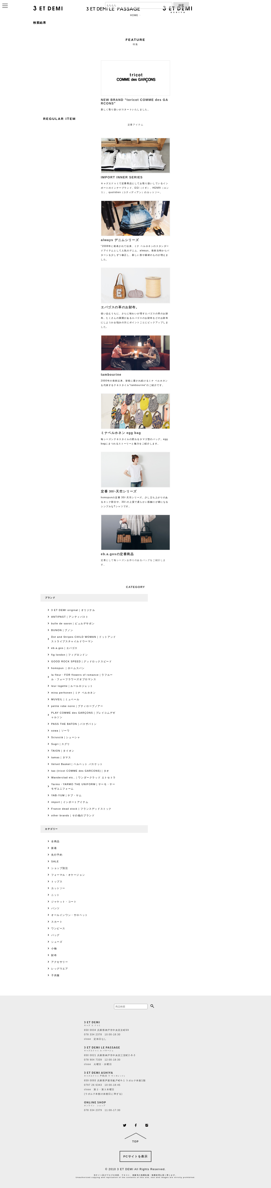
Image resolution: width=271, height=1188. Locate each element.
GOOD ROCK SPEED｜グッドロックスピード (81, 661)
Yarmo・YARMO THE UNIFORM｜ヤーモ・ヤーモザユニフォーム (83, 786)
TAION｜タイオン (62, 750)
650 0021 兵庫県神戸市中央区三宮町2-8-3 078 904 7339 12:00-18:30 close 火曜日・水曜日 (109, 1059)
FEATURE (136, 40)
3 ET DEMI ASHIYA (98, 1072)
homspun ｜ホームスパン (68, 668)
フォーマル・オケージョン (68, 874)
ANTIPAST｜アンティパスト (70, 616)
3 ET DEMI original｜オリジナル (73, 610)
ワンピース (58, 928)
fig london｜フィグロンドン (69, 654)
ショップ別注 (59, 868)
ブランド (50, 597)
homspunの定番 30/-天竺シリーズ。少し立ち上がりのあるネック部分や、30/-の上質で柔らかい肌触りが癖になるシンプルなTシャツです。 (135, 498)
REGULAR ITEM (59, 119)
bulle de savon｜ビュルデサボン (73, 623)
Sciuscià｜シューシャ (65, 737)
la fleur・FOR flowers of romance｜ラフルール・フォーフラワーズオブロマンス (82, 677)
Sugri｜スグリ (60, 744)
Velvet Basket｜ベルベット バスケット (77, 764)
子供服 (55, 975)
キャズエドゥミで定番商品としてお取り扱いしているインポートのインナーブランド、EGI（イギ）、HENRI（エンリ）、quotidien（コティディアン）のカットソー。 (135, 183)
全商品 (55, 841)
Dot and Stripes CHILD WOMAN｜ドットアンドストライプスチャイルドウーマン (83, 639)
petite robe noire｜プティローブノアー (77, 706)
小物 (54, 948)
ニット (55, 895)
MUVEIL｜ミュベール (65, 699)
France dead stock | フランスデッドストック (81, 808)
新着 (54, 848)
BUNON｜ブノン (62, 630)
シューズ (56, 941)
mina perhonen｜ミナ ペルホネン (73, 692)
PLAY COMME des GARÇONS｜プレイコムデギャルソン (83, 715)
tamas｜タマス (61, 757)
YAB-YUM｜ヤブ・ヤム (66, 795)
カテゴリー (51, 829)
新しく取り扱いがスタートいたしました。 (135, 103)
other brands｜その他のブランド (73, 815)
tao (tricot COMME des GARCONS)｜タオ (80, 770)
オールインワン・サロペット (69, 915)
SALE (55, 861)
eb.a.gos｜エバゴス (64, 648)
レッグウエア (59, 968)
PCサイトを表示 (135, 1156)
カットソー (58, 888)
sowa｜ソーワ (60, 730)
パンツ (55, 908)
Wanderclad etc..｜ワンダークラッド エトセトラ (83, 777)
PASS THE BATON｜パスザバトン (74, 724)
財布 (54, 955)
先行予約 (56, 854)
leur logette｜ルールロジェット (72, 686)
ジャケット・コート (63, 901)
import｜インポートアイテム (69, 802)
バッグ (55, 935)
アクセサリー (59, 962)
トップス (56, 881)
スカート (56, 921)
